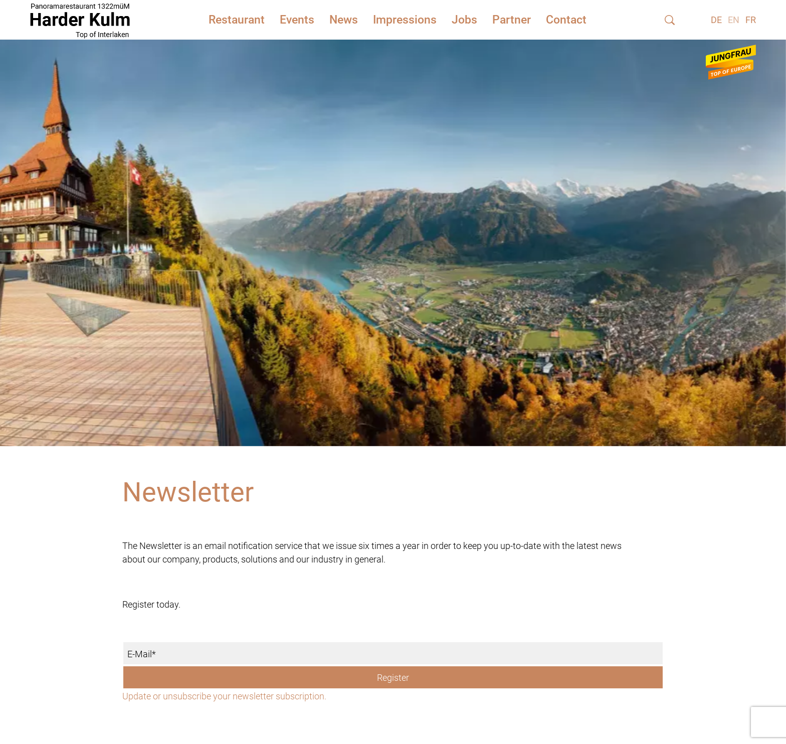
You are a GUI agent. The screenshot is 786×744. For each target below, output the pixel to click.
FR (750, 20)
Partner (511, 20)
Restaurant (237, 20)
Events (297, 20)
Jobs (464, 20)
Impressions (405, 20)
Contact (566, 20)
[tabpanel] (393, 230)
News (343, 20)
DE (716, 20)
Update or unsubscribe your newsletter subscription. (224, 696)
